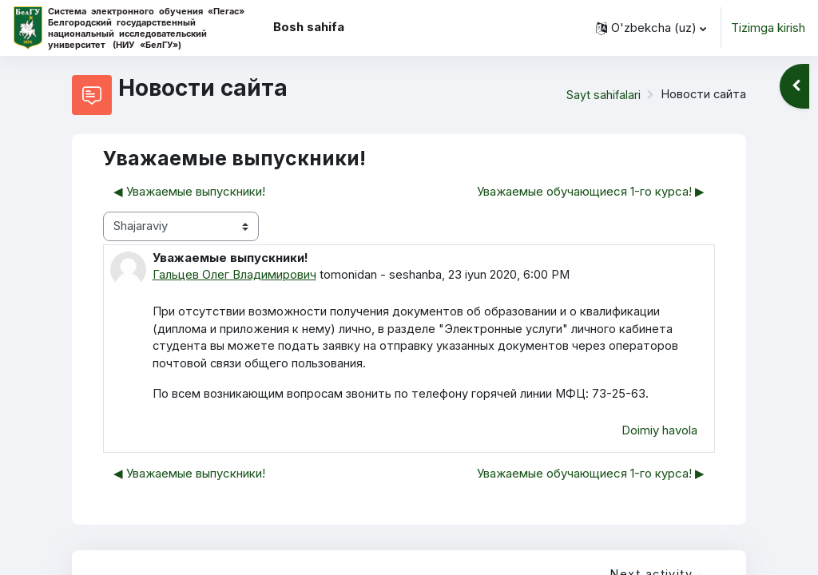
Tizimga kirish (768, 28)
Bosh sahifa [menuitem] (308, 27)
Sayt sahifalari (601, 95)
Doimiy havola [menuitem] (659, 432)
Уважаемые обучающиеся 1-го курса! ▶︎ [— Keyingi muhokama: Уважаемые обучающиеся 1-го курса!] (591, 191)
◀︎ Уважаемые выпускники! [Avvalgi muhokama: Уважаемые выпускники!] (189, 191)
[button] (651, 28)
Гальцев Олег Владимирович (234, 275)
